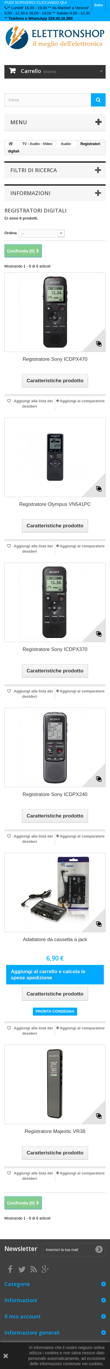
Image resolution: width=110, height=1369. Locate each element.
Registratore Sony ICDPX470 (55, 359)
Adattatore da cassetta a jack (55, 939)
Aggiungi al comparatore (82, 401)
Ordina (10, 233)
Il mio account (22, 1316)
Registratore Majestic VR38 (55, 1131)
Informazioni (30, 193)
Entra (98, 5)
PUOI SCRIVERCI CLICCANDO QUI (35, 2)
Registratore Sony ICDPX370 (55, 649)
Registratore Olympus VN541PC (55, 504)
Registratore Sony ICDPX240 (55, 794)
